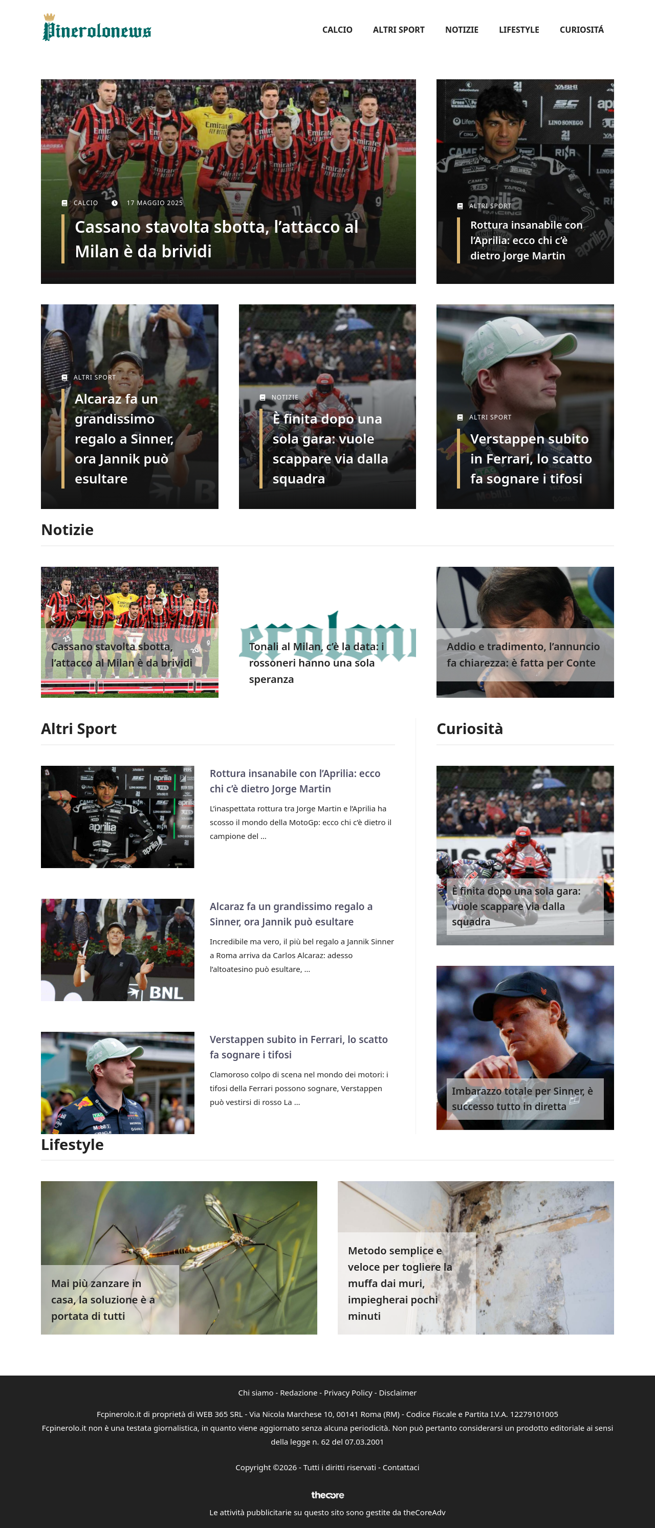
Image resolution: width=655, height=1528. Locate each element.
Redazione (298, 1392)
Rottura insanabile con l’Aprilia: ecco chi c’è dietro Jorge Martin (526, 240)
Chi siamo (256, 1392)
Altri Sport (399, 29)
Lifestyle (519, 29)
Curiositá (582, 29)
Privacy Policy (348, 1392)
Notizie (461, 29)
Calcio (337, 29)
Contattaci (401, 1467)
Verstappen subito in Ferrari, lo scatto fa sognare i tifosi (531, 458)
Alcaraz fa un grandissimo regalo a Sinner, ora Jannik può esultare (124, 438)
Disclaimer (398, 1392)
